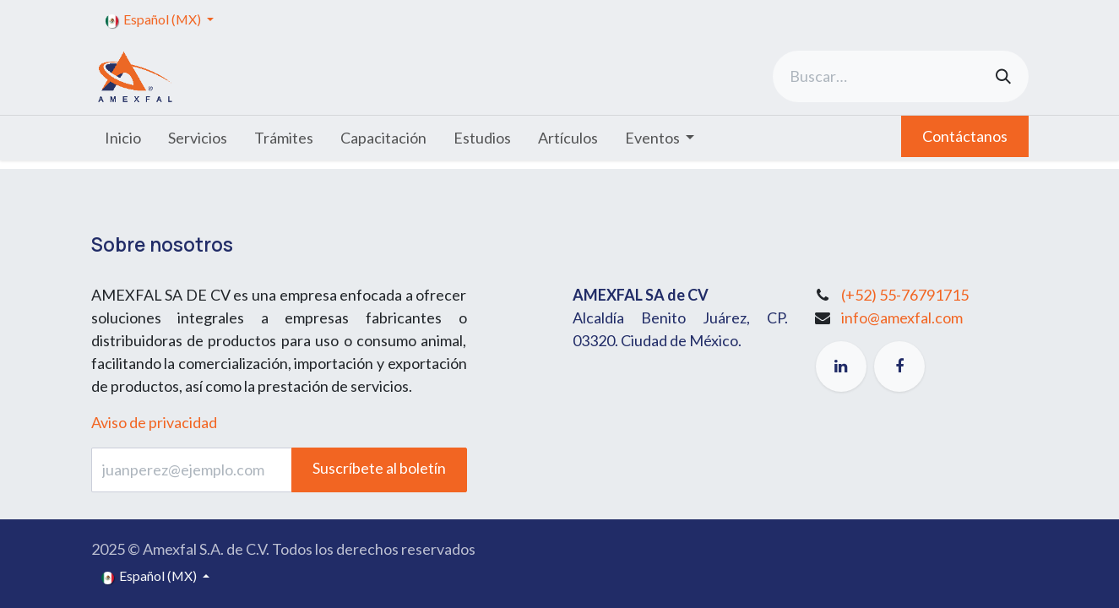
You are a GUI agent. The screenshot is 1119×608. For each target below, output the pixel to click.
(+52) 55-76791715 (905, 294)
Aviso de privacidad (154, 422)
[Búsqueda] (1003, 76)
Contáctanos (965, 136)
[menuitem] (123, 138)
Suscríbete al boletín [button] (379, 468)
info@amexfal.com (902, 317)
